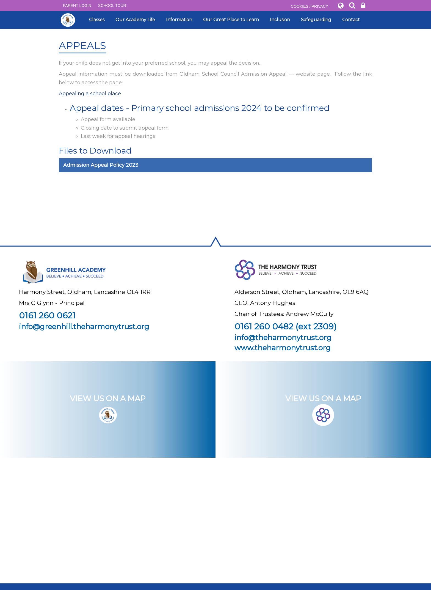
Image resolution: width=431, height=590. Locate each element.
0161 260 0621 (47, 315)
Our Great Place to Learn (231, 19)
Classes (96, 19)
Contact (351, 19)
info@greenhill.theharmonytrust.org (84, 326)
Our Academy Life (135, 19)
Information (179, 19)
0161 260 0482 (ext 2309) (285, 326)
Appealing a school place (90, 94)
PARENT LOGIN (77, 5)
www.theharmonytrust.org (282, 347)
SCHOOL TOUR (112, 5)
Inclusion (280, 19)
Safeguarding (316, 19)
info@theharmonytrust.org (282, 337)
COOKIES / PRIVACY (309, 6)
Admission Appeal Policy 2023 (100, 165)
